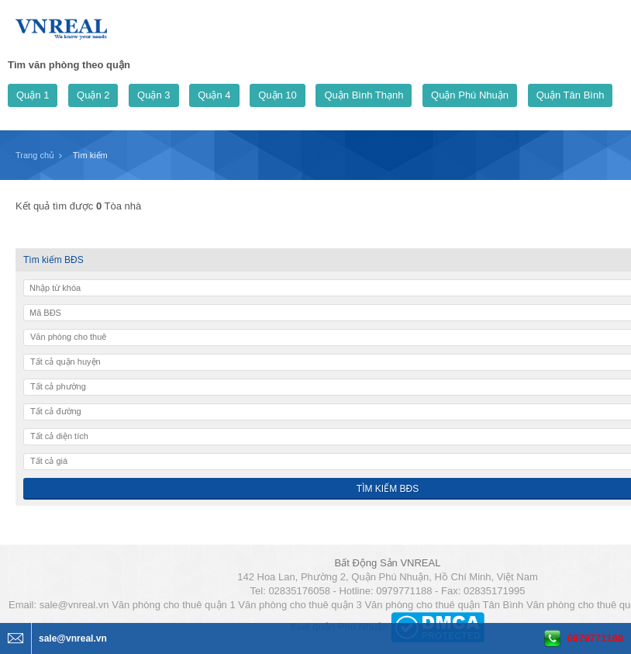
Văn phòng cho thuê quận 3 (300, 605)
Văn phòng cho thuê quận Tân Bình (443, 605)
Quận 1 (32, 95)
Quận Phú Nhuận (470, 95)
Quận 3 (153, 95)
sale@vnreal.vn (74, 605)
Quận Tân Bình (570, 95)
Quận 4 (214, 95)
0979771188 (595, 638)
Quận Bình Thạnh (363, 95)
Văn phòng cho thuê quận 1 (174, 605)
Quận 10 (277, 95)
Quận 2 (93, 95)
